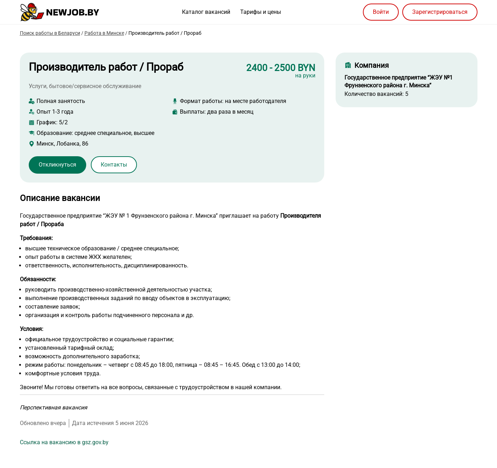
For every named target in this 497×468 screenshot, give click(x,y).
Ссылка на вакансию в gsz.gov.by (64, 442)
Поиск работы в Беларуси (50, 33)
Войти (381, 12)
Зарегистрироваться (440, 12)
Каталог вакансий (206, 12)
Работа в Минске (104, 33)
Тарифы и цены (260, 12)
